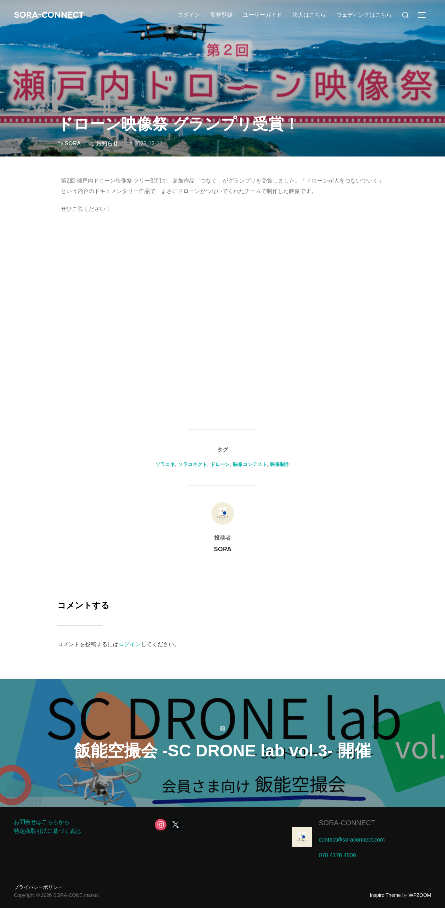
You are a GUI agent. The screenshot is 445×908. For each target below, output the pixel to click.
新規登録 (221, 14)
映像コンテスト (250, 464)
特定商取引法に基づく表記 (47, 831)
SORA (73, 143)
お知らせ (107, 143)
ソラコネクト (192, 464)
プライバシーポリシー (38, 887)
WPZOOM (419, 895)
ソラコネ (165, 464)
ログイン (189, 14)
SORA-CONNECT (51, 15)
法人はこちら (309, 14)
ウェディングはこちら (364, 14)
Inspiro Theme (385, 895)
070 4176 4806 (337, 855)
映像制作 (280, 464)
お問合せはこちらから (42, 822)
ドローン (220, 464)
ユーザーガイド (262, 14)
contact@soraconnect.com (352, 840)
